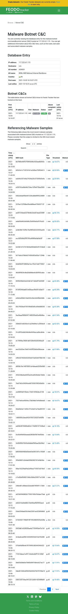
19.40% (57, 580)
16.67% (57, 162)
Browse (10, 23)
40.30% (57, 469)
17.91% (57, 563)
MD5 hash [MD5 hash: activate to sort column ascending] (19, 158)
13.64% (57, 435)
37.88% (57, 349)
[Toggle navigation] (59, 10)
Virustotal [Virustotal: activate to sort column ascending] (56, 158)
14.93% (57, 528)
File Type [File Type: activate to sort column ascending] (48, 156)
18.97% (57, 392)
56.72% (57, 213)
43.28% (57, 281)
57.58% (57, 238)
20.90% (57, 170)
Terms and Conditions (34, 601)
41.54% (57, 315)
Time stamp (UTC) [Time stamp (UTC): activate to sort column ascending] (10, 155)
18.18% (57, 426)
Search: (34, 148)
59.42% (57, 221)
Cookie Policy (34, 611)
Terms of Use (34, 604)
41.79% (57, 341)
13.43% (57, 443)
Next (57, 589)
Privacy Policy (34, 607)
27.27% (57, 486)
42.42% (57, 298)
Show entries (34, 144)
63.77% (57, 230)
